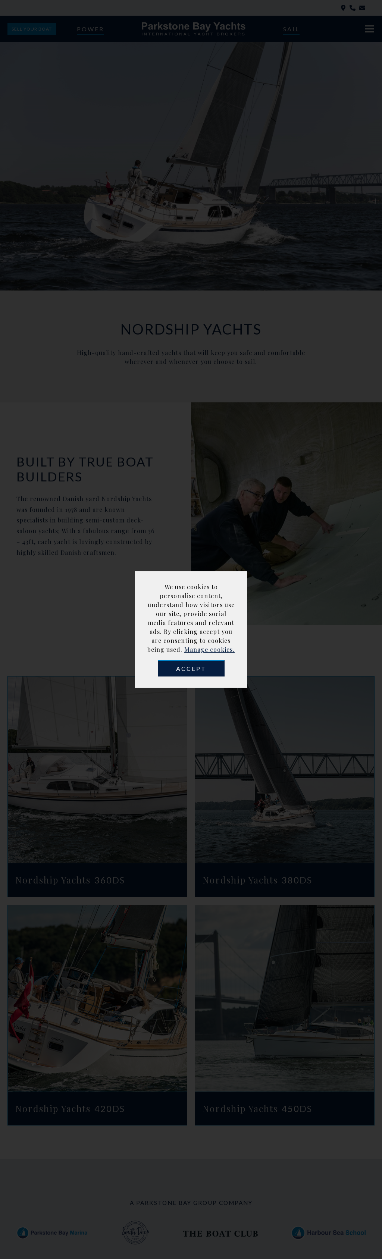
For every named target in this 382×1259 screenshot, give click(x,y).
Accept (191, 668)
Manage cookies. (209, 649)
